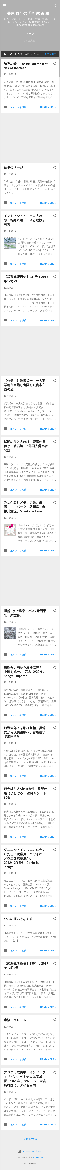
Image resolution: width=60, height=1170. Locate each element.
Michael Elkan (38, 1157)
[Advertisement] (30, 137)
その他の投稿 (30, 1139)
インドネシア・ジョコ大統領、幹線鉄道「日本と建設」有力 (24, 220)
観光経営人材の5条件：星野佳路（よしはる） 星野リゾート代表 (25, 793)
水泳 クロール (15, 1020)
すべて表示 (50, 53)
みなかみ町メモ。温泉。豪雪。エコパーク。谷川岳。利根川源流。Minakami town (24, 507)
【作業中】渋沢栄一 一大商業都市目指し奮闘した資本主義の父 (24, 385)
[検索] (55, 6)
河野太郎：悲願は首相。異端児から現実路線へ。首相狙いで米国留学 (24, 732)
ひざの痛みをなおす (18, 919)
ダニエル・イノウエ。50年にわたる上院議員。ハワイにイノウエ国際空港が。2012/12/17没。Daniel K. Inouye (25, 858)
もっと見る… (30, 40)
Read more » (48, 107)
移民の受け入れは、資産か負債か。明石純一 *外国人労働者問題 (26, 446)
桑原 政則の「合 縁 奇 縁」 (30, 13)
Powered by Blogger (30, 1151)
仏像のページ (13, 167)
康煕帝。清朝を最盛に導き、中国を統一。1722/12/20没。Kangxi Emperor (25, 672)
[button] (54, 64)
